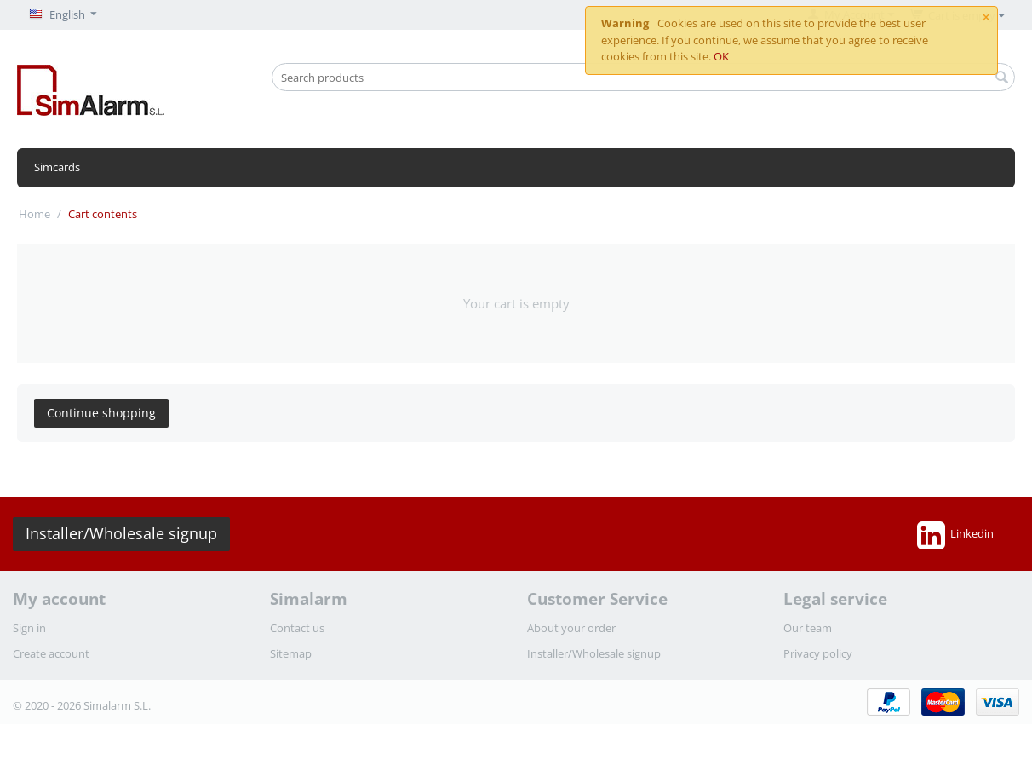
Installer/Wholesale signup (121, 533)
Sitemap (291, 653)
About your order (571, 627)
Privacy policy (817, 653)
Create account (51, 653)
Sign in (29, 627)
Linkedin (955, 535)
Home (34, 213)
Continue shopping (101, 413)
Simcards (57, 167)
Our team (807, 627)
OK (721, 56)
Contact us (297, 627)
